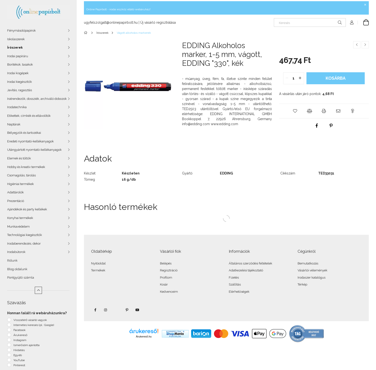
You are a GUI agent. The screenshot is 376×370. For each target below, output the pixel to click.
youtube (137, 310)
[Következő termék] (365, 44)
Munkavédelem (18, 226)
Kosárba (336, 78)
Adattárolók (15, 192)
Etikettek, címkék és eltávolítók (29, 116)
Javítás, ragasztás (19, 90)
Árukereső (20, 335)
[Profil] (352, 22)
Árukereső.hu (144, 336)
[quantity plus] (300, 78)
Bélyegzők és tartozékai (24, 133)
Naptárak (13, 124)
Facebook (19, 330)
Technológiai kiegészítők (24, 235)
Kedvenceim (169, 291)
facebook (95, 310)
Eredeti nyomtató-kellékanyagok (30, 141)
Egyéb (17, 355)
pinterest (127, 310)
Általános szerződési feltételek (250, 263)
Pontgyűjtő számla (20, 277)
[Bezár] (365, 4)
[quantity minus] (287, 78)
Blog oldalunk (17, 269)
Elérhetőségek (239, 291)
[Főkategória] (86, 32)
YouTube (19, 360)
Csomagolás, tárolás (21, 175)
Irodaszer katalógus (311, 277)
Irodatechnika (17, 107)
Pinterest (19, 365)
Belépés (165, 263)
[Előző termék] (356, 44)
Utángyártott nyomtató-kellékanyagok (34, 149)
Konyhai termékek (20, 218)
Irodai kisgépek (18, 73)
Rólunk (12, 260)
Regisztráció (168, 270)
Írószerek (15, 47)
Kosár (164, 284)
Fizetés (234, 277)
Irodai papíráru (17, 56)
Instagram (19, 340)
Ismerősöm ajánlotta (26, 345)
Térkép (302, 284)
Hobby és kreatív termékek (26, 167)
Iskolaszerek (16, 39)
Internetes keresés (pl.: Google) (33, 325)
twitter (116, 310)
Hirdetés (19, 350)
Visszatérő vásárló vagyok (30, 320)
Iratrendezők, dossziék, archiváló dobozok (37, 99)
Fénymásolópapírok (21, 30)
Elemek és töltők (19, 158)
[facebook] (317, 125)
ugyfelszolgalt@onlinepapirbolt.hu (111, 22)
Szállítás (235, 284)
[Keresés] (310, 22)
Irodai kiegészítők (19, 82)
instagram (106, 310)
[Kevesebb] (38, 290)
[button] (295, 111)
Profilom (166, 277)
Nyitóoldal (98, 263)
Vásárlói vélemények (312, 270)
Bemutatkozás (308, 263)
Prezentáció (15, 201)
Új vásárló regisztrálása (158, 22)
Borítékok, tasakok (20, 64)
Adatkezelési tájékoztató (246, 270)
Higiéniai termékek (20, 184)
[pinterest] (331, 125)
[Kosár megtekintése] (363, 22)
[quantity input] (294, 78)
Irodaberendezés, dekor (24, 243)
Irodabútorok (16, 252)
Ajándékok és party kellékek (27, 209)
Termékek (98, 270)
